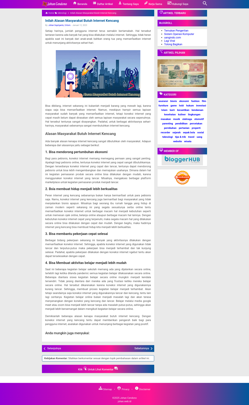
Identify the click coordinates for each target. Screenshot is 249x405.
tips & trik (180, 136)
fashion (195, 101)
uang (199, 136)
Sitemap (105, 389)
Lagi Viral (169, 40)
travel (191, 136)
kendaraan (197, 110)
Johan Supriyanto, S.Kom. (59, 25)
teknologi (167, 136)
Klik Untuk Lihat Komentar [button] (98, 368)
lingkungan (194, 114)
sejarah (176, 132)
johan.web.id (124, 401)
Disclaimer (142, 389)
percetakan (196, 123)
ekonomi (184, 101)
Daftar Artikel (102, 3)
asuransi (163, 101)
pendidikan (181, 123)
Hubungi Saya (177, 3)
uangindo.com (172, 37)
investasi (201, 105)
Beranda (80, 3)
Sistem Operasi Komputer (179, 34)
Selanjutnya (54, 348)
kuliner (182, 114)
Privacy (123, 389)
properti (196, 128)
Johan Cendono (128, 397)
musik (176, 119)
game (173, 105)
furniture (163, 105)
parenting (167, 123)
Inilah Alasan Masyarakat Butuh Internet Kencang (81, 21)
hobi (181, 105)
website (177, 141)
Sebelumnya (141, 348)
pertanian (184, 128)
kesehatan (170, 114)
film (204, 101)
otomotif (199, 119)
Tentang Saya (128, 3)
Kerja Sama (153, 3)
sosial (200, 132)
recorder (165, 132)
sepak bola (189, 132)
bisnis (173, 101)
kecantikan (183, 110)
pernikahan (170, 128)
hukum (190, 105)
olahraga (187, 119)
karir (172, 110)
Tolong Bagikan (173, 44)
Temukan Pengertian (176, 30)
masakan (166, 119)
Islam (164, 110)
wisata (187, 141)
